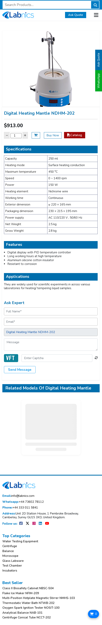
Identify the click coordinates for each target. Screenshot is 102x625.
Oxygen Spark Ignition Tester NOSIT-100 (31, 608)
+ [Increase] (25, 135)
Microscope (10, 556)
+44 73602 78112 (23, 502)
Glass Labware (13, 561)
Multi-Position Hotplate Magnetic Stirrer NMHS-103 (38, 598)
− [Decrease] (7, 135)
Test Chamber (12, 566)
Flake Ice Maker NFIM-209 (20, 593)
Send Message (19, 369)
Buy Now (52, 135)
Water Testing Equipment (20, 541)
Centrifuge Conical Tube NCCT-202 (26, 617)
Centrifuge (9, 546)
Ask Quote (75, 15)
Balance (8, 551)
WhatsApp (99, 80)
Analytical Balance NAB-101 (22, 613)
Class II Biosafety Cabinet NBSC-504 (28, 588)
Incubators (9, 571)
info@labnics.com (18, 496)
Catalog (74, 135)
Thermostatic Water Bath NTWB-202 (28, 603)
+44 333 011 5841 (20, 508)
